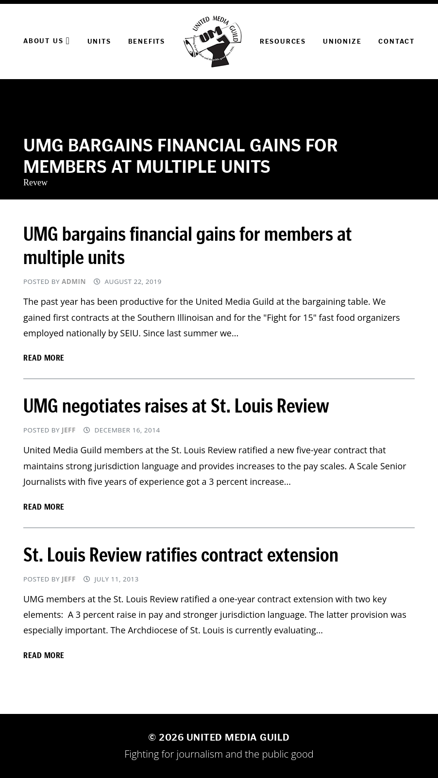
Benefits (146, 41)
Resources (283, 41)
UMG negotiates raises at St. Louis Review (176, 406)
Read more (44, 357)
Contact (396, 41)
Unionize (342, 41)
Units (99, 41)
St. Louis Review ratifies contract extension (180, 555)
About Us (46, 41)
